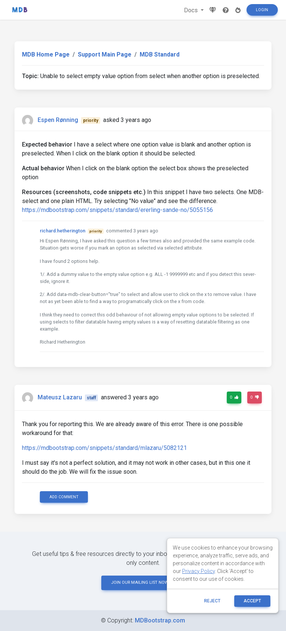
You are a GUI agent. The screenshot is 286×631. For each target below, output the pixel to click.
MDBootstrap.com (160, 620)
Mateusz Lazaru (60, 397)
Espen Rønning (58, 119)
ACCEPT (252, 600)
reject (212, 600)
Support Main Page (104, 54)
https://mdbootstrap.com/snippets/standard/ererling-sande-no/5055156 (117, 209)
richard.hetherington (62, 231)
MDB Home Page (46, 54)
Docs (191, 10)
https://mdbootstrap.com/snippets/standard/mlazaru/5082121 (104, 447)
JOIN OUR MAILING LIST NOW (143, 582)
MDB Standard (159, 54)
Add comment (64, 497)
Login (262, 9)
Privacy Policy (198, 571)
